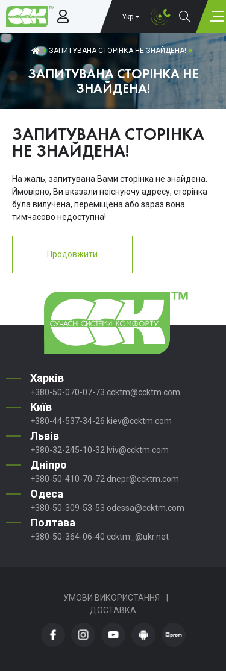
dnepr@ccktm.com (143, 479)
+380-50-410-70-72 (67, 479)
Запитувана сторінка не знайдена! (117, 50)
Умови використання (111, 597)
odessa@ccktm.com (145, 508)
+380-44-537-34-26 (67, 421)
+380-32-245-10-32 (67, 450)
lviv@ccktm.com (138, 450)
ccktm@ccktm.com (143, 392)
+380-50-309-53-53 (67, 508)
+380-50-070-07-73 (67, 392)
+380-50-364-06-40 (67, 536)
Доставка (113, 610)
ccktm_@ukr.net (138, 536)
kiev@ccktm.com (139, 421)
